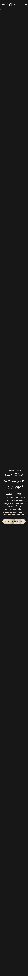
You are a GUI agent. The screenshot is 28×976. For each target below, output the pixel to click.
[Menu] (26, 4)
